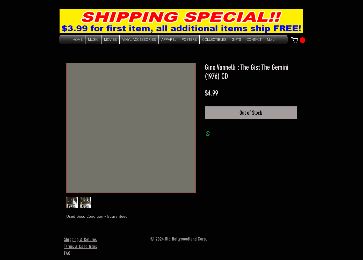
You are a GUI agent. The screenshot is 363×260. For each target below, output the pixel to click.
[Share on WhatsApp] (208, 134)
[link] (298, 40)
